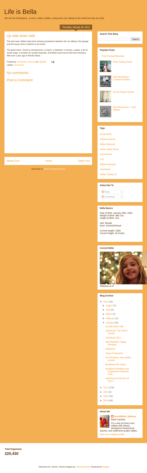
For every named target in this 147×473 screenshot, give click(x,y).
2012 (106, 301)
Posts (106, 192)
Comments (108, 196)
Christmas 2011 (113, 337)
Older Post (84, 161)
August (109, 305)
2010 (106, 392)
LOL (102, 159)
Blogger (105, 467)
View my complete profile (112, 434)
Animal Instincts (107, 139)
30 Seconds (106, 134)
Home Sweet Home (109, 149)
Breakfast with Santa (115, 364)
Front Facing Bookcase (113, 56)
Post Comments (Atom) (54, 169)
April (108, 309)
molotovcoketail (83, 467)
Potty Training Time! (122, 62)
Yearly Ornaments (114, 353)
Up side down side (114, 326)
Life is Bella (20, 11)
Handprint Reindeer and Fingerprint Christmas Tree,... (117, 371)
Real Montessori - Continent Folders (121, 78)
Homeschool (106, 154)
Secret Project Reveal (123, 92)
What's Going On (108, 174)
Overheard (19, 65)
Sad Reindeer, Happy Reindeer (115, 343)
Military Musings (108, 164)
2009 (106, 396)
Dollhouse (110, 349)
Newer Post (13, 161)
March (109, 314)
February (110, 318)
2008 (106, 400)
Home (49, 161)
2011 (106, 387)
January (110, 322)
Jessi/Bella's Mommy (125, 416)
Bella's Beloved (107, 144)
